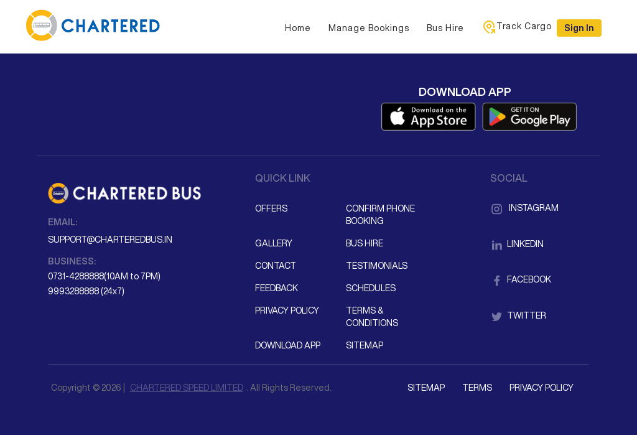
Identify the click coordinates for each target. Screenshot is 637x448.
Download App (287, 345)
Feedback (276, 288)
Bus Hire (445, 28)
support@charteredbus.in (110, 239)
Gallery (273, 243)
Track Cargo (516, 26)
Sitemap (364, 345)
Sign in (579, 28)
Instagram (524, 207)
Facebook (520, 279)
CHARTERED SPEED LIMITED (186, 387)
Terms (477, 387)
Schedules (371, 288)
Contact (275, 265)
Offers (271, 208)
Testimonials (376, 265)
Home (298, 28)
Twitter (518, 315)
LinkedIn (517, 243)
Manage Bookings (368, 28)
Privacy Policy (287, 310)
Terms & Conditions (372, 316)
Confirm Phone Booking (380, 214)
